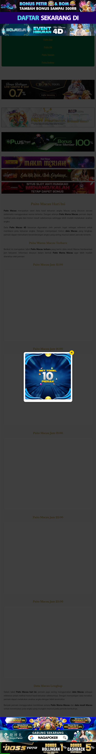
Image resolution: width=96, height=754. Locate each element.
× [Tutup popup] (72, 352)
